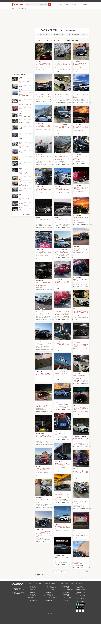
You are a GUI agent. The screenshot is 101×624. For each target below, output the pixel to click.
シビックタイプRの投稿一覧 (50, 589)
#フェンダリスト (81, 249)
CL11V (20, 129)
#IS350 (37, 219)
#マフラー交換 (66, 281)
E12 (22, 116)
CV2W (23, 95)
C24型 (23, 210)
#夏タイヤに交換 (58, 156)
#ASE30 (46, 219)
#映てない (67, 465)
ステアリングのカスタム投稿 (66, 599)
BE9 (22, 192)
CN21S (28, 129)
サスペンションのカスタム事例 (66, 589)
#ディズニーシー (42, 403)
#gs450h (49, 63)
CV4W (27, 95)
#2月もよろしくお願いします (79, 310)
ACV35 (24, 88)
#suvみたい (81, 563)
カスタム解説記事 (85, 4)
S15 (25, 205)
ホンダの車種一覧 (31, 589)
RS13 (20, 123)
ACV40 (28, 88)
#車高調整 (66, 252)
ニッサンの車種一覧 (32, 587)
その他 (72, 40)
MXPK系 (20, 111)
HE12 (29, 116)
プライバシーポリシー (80, 595)
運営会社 (77, 597)
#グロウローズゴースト (80, 64)
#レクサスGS (65, 526)
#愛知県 (44, 63)
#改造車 (61, 252)
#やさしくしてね (39, 314)
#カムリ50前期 (76, 342)
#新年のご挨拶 (58, 526)
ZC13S (20, 166)
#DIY (42, 499)
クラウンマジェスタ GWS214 (61, 124)
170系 (27, 104)
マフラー (60, 40)
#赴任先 (37, 64)
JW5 (20, 179)
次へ (87, 571)
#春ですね (85, 96)
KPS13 (28, 205)
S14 (22, 205)
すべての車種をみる (48, 600)
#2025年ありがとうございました (43, 531)
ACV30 (20, 88)
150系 (23, 104)
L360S (23, 198)
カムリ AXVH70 (39, 92)
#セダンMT (40, 436)
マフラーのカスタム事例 (65, 594)
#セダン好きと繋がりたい (41, 94)
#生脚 (60, 251)
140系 (20, 104)
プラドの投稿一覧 (47, 592)
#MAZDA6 (75, 65)
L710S (20, 82)
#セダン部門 (57, 128)
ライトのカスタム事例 (64, 592)
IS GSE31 (38, 217)
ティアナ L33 (39, 154)
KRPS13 (20, 122)
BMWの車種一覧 (31, 597)
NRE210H (21, 172)
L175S (20, 147)
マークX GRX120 (58, 61)
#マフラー (41, 376)
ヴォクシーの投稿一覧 (48, 595)
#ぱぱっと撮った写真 (62, 464)
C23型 (20, 210)
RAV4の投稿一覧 (47, 586)
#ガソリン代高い (81, 159)
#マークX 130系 (39, 373)
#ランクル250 (79, 96)
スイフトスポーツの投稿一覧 (50, 587)
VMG (23, 185)
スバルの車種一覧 (31, 592)
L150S (20, 146)
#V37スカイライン (40, 435)
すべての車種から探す (28, 214)
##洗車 (37, 468)
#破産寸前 (45, 469)
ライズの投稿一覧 (47, 590)
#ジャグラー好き (65, 497)
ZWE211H (21, 173)
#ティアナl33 (45, 158)
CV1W (20, 95)
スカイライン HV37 (40, 433)
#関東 (60, 527)
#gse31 (41, 219)
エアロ (53, 40)
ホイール (45, 40)
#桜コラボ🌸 (38, 63)
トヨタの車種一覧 (31, 586)
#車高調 (56, 251)
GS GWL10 (38, 61)
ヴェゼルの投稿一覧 (48, 599)
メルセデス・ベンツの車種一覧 (34, 599)
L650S (20, 81)
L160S (27, 146)
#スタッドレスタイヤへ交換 (63, 496)
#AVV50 (83, 471)
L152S (23, 146)
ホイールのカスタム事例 (65, 586)
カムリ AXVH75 (76, 530)
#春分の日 (62, 126)
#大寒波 (78, 408)
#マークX (75, 126)
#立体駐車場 (44, 282)
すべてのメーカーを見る (33, 600)
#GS (37, 403)
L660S (23, 81)
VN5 (25, 185)
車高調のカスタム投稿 (64, 590)
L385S (20, 199)
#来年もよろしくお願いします (42, 532)
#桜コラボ (57, 63)
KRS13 (24, 122)
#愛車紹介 (81, 65)
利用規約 (77, 593)
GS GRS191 (76, 246)
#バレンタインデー (44, 285)
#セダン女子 (81, 126)
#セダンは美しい (65, 127)
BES (28, 192)
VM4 (20, 185)
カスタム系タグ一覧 (64, 600)
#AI (60, 557)
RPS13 (28, 122)
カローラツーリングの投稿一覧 (50, 597)
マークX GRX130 (77, 124)
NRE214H (26, 172)
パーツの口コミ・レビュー (75, 4)
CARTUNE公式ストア (80, 589)
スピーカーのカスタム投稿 (65, 597)
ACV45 (20, 89)
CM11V (24, 129)
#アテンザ (75, 63)
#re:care (41, 189)
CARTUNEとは (79, 586)
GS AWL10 (57, 524)
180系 (30, 104)
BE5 (20, 192)
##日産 (39, 158)
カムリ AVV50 (76, 340)
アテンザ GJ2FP (76, 61)
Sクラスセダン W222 (59, 555)
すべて (38, 40)
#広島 (37, 313)
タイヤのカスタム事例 (64, 587)
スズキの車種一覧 (31, 594)
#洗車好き (41, 96)
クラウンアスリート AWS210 (61, 249)
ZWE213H (26, 173)
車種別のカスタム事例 (65, 4)
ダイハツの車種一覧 (32, 595)
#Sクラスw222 (65, 557)
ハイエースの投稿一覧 (48, 594)
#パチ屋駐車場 (58, 497)
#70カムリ (57, 94)
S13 (19, 205)
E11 (19, 116)
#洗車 (66, 94)
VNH (28, 185)
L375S (27, 198)
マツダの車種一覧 (31, 590)
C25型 (27, 210)
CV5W (20, 96)
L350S (20, 198)
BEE (25, 192)
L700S (27, 81)
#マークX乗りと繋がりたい (62, 64)
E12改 (25, 116)
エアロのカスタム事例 (64, 595)
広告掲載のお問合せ (80, 598)
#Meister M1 (40, 344)
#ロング (56, 559)
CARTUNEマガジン (80, 587)
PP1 (20, 159)
